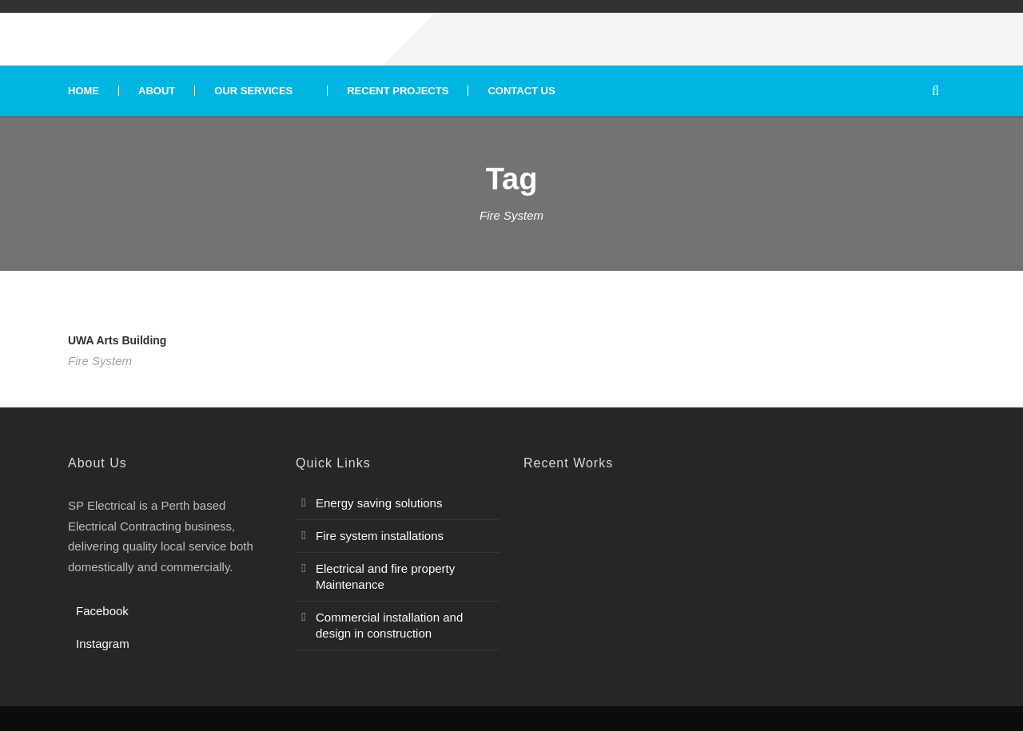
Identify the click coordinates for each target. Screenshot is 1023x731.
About (156, 90)
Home (83, 90)
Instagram (102, 643)
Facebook (102, 611)
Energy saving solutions (379, 503)
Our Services (253, 90)
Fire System (100, 360)
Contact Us (521, 90)
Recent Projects (397, 90)
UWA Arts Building (117, 340)
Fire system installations (380, 535)
